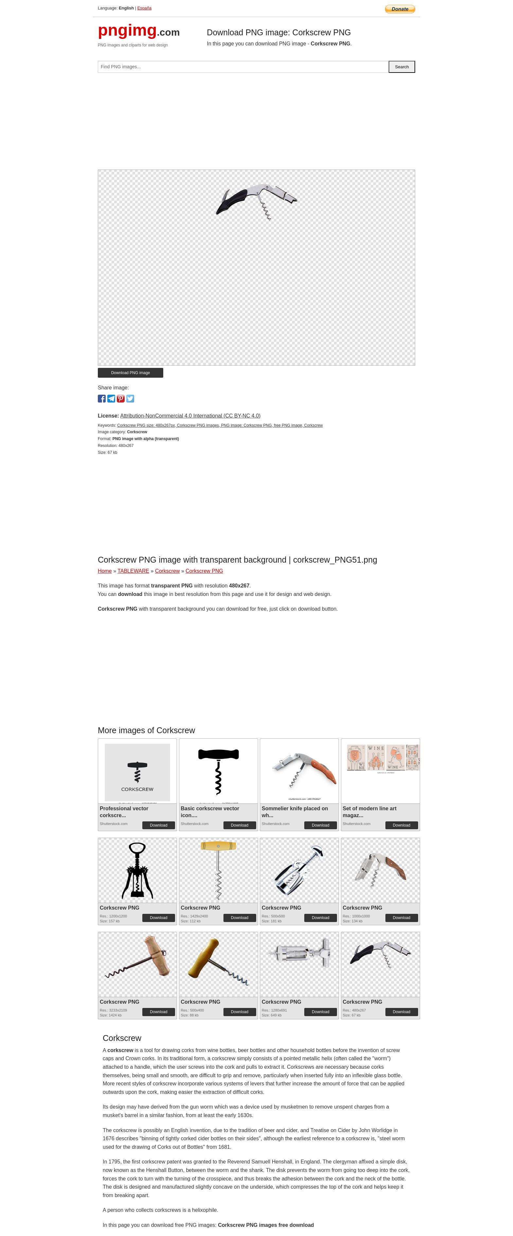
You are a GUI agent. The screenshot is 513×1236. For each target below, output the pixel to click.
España (144, 8)
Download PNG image (130, 373)
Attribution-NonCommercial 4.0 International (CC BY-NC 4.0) (190, 416)
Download (158, 825)
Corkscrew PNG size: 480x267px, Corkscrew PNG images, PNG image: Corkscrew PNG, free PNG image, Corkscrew (220, 425)
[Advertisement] (256, 124)
